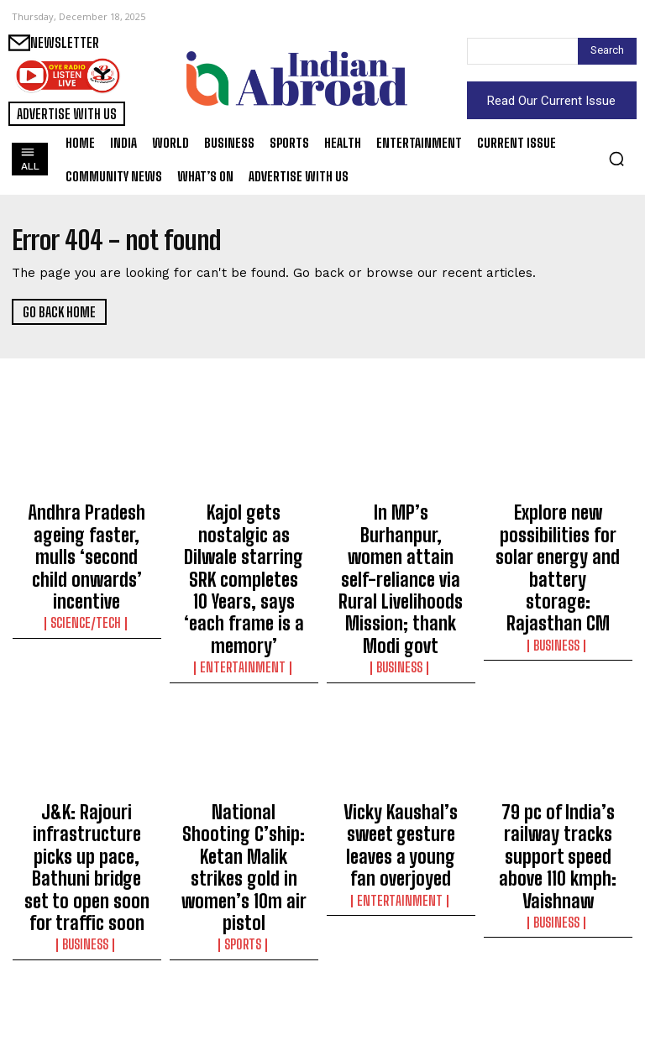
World (401, 1025)
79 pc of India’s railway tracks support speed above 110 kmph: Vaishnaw (558, 751)
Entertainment (243, 587)
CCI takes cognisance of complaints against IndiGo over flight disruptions (86, 969)
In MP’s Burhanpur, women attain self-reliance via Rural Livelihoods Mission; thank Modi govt (400, 540)
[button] (616, 158)
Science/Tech (87, 572)
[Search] (607, 51)
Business (400, 587)
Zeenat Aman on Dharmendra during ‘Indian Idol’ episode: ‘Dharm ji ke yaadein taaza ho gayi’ (557, 977)
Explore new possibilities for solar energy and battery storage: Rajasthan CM (558, 532)
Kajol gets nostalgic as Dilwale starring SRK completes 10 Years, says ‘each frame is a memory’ (243, 540)
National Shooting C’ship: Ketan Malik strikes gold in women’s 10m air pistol (244, 751)
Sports (243, 791)
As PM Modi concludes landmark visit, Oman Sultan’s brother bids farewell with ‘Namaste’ (400, 977)
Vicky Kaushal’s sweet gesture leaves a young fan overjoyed (400, 743)
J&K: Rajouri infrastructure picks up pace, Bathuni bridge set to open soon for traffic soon (87, 759)
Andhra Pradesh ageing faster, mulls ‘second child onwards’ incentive (86, 532)
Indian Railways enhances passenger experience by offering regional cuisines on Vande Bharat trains (243, 977)
